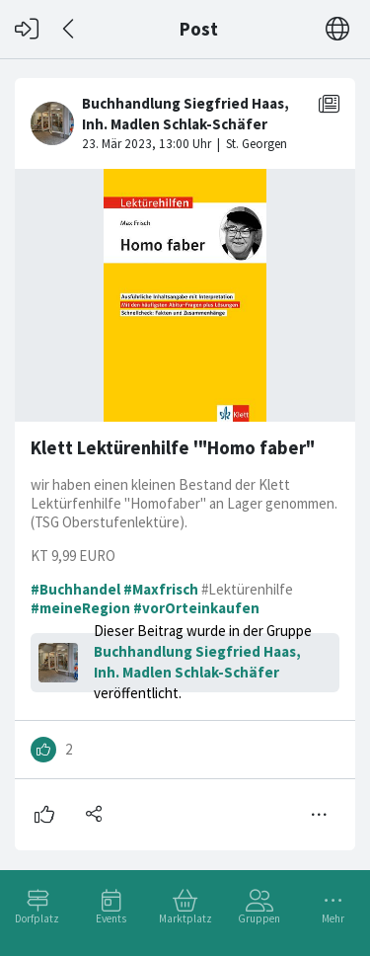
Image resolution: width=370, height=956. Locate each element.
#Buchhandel (75, 589)
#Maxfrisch (160, 589)
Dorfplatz (37, 918)
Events (111, 918)
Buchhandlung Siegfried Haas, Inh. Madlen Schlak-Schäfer (197, 661)
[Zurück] (69, 29)
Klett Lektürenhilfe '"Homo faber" (173, 448)
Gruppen (259, 918)
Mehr (333, 918)
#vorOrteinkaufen (196, 607)
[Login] (26, 29)
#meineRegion (80, 607)
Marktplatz (185, 918)
